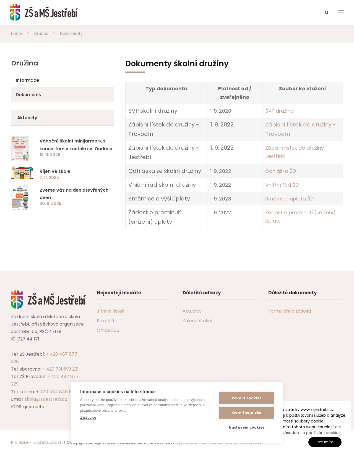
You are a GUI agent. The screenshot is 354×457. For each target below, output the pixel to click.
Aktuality (192, 311)
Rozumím (325, 442)
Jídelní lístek (110, 311)
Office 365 (108, 330)
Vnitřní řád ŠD (282, 184)
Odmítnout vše (246, 412)
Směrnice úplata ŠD (289, 198)
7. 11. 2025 (49, 177)
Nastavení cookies (246, 427)
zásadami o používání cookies (311, 432)
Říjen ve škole (55, 171)
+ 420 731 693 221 (60, 369)
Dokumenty (28, 94)
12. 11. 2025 (50, 154)
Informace (27, 80)
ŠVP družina (279, 110)
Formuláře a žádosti (289, 311)
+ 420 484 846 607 (56, 392)
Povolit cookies (246, 398)
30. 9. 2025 (50, 203)
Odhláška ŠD (280, 171)
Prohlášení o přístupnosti (37, 442)
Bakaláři (105, 321)
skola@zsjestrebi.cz (46, 399)
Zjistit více (88, 417)
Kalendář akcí (197, 321)
